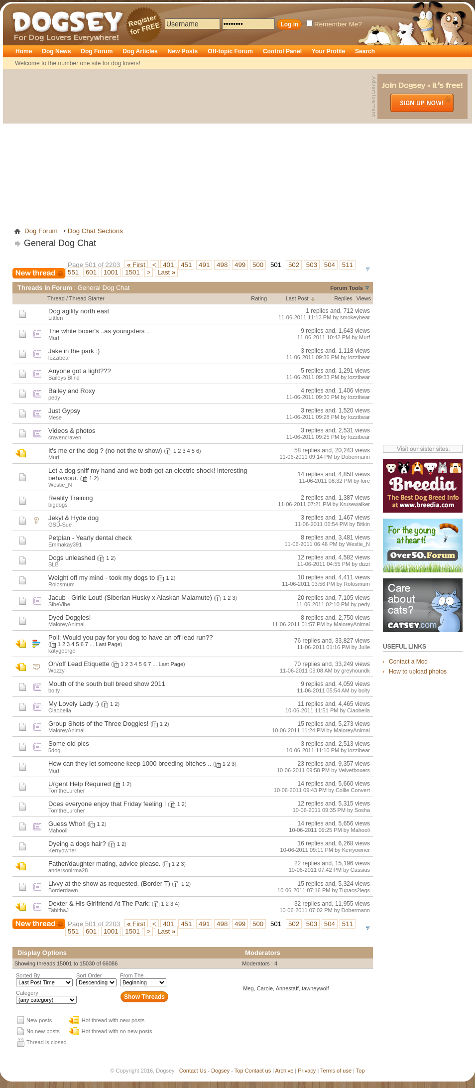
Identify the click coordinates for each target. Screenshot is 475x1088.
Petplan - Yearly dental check (90, 538)
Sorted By (28, 975)
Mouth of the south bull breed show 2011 (106, 683)
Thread (56, 298)
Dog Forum (97, 51)
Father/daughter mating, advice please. (104, 863)
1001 (111, 272)
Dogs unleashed (71, 557)
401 (168, 265)
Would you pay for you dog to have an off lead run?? (138, 637)
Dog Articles (139, 51)
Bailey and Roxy (71, 391)
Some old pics (68, 743)
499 (240, 265)
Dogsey (24, 7)
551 (73, 272)
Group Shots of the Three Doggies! (98, 723)
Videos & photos (71, 430)
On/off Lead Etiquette (79, 664)
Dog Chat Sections (95, 231)
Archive (284, 1071)
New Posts (183, 51)
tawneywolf (315, 988)
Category (27, 993)
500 (257, 265)
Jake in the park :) (74, 351)
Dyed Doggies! (69, 617)
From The (131, 975)
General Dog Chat (60, 243)
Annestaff (287, 988)
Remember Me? (334, 24)
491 (204, 265)
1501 (132, 272)
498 (222, 265)
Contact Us (192, 1071)
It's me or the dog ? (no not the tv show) (105, 450)
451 (186, 265)
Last (166, 272)
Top (239, 1071)
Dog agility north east (78, 311)
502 (293, 265)
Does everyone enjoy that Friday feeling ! (107, 804)
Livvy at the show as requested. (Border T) (109, 883)
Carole (265, 988)
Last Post (297, 298)
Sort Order (89, 975)
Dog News (56, 51)
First (136, 265)
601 (91, 272)
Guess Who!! (67, 823)
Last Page (108, 644)
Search (365, 51)
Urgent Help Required (79, 784)
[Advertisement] (188, 144)
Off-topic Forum (230, 51)
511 (347, 265)
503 (311, 265)
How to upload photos (418, 671)
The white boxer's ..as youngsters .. (99, 331)
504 (329, 265)
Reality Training (70, 498)
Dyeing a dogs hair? (77, 843)
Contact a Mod (408, 661)
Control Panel (282, 51)
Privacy (307, 1071)
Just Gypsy (64, 410)
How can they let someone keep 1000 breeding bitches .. (129, 763)
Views (363, 298)
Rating (259, 298)
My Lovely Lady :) (73, 703)
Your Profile (328, 51)
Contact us (258, 1071)
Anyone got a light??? (79, 371)
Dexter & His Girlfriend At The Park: (99, 903)
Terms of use (336, 1071)
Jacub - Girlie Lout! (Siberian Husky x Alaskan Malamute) (130, 597)
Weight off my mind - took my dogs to (101, 577)
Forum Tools (346, 288)
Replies (343, 298)
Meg (248, 988)
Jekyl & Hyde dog (73, 518)
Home (23, 51)
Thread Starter (87, 298)
